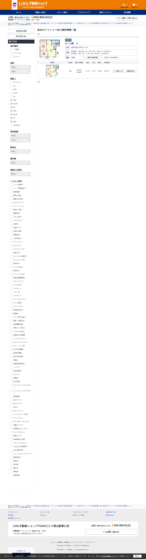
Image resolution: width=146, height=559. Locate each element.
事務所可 (16, 213)
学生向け (16, 263)
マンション (17, 53)
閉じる (137, 556)
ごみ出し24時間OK (20, 446)
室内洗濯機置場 (19, 278)
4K (14, 118)
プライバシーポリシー (78, 542)
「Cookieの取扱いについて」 (109, 556)
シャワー (16, 367)
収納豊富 (16, 396)
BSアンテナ (17, 403)
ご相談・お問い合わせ (127, 18)
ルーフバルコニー (19, 299)
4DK (14, 121)
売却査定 (11, 515)
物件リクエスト (106, 12)
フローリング (18, 281)
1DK (14, 89)
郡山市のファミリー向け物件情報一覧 (90, 23)
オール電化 (17, 303)
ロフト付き (17, 285)
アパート (16, 56)
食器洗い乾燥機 (19, 335)
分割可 (15, 224)
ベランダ (16, 292)
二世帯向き (17, 238)
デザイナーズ (18, 202)
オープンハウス (19, 249)
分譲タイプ (17, 227)
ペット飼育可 (18, 185)
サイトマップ (90, 542)
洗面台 (15, 360)
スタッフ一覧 (45, 512)
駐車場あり (17, 457)
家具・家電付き (19, 321)
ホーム (18, 12)
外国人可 (16, 253)
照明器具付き (18, 310)
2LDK (15, 104)
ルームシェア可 (19, 260)
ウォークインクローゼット (22, 385)
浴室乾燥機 (17, 353)
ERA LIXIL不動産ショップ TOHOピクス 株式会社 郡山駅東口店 (28, 23)
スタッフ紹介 (62, 12)
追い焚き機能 (18, 349)
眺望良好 (16, 235)
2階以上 (16, 461)
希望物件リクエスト (14, 518)
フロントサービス (19, 443)
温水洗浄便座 (18, 356)
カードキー (17, 245)
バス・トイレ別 (19, 346)
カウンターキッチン (20, 342)
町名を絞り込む (21, 36)
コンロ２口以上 (19, 331)
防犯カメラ (17, 436)
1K (14, 86)
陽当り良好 (17, 195)
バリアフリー (18, 220)
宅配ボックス (18, 425)
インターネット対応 (20, 414)
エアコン (16, 374)
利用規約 (66, 542)
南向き (15, 468)
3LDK (15, 114)
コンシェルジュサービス (22, 454)
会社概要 (127, 12)
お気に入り (118, 71)
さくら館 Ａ (71, 43)
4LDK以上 (17, 125)
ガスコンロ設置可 (19, 256)
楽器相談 (16, 192)
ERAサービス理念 (78, 515)
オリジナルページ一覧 (80, 512)
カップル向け (18, 267)
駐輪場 (15, 313)
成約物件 (16, 475)
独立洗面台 (17, 371)
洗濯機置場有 (18, 324)
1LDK (15, 93)
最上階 (15, 464)
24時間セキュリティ (20, 428)
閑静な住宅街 (18, 199)
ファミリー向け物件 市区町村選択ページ (63, 23)
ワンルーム (17, 82)
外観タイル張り (19, 328)
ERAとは (43, 515)
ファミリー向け (19, 274)
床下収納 (16, 381)
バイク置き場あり (19, 317)
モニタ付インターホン (21, 421)
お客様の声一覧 (110, 512)
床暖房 (15, 378)
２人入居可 (17, 217)
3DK (14, 111)
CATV (15, 407)
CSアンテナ (17, 400)
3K (14, 107)
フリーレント (18, 242)
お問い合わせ (110, 515)
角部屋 (15, 471)
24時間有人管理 (19, 439)
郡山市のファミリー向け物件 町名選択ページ (117, 23)
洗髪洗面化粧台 (19, 363)
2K (14, 96)
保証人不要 (17, 210)
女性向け (16, 270)
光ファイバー (18, 411)
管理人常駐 (17, 231)
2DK (14, 100)
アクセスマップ (84, 12)
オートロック (18, 418)
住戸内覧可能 (18, 450)
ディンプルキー (19, 432)
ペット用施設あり (19, 188)
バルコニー (17, 295)
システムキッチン (19, 338)
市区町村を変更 (21, 31)
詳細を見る (131, 71)
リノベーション (19, 206)
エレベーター (18, 306)
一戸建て (16, 49)
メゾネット (17, 288)
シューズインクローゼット (22, 391)
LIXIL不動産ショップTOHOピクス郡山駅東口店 (41, 526)
